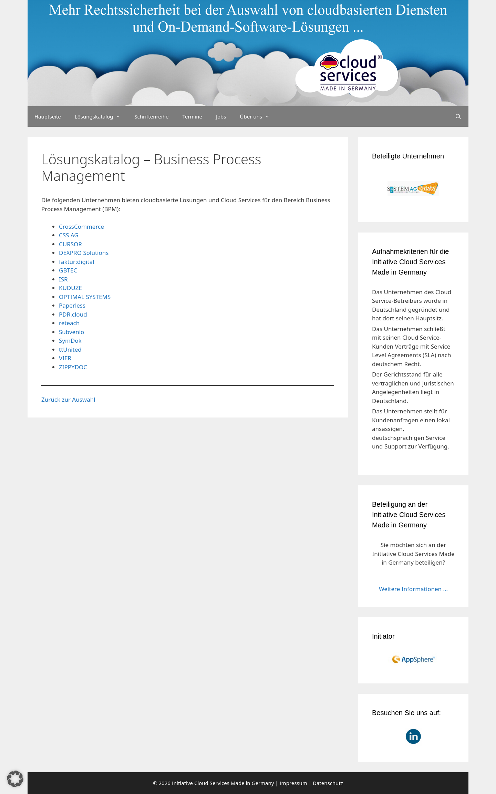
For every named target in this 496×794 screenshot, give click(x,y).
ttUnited (70, 349)
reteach (69, 323)
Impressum (293, 783)
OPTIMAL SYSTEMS (85, 297)
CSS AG (69, 235)
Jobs (221, 116)
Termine (192, 116)
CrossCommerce (81, 226)
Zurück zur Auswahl (68, 399)
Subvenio (71, 332)
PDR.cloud (73, 314)
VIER (65, 358)
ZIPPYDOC (73, 367)
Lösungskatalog (101, 116)
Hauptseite (47, 116)
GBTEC (68, 270)
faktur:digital (76, 262)
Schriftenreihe (151, 116)
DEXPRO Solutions (83, 253)
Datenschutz (328, 783)
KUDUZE (70, 288)
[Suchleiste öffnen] (458, 116)
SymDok (70, 340)
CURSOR (70, 244)
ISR (63, 279)
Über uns (258, 116)
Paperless (72, 305)
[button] (15, 779)
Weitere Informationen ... (413, 589)
